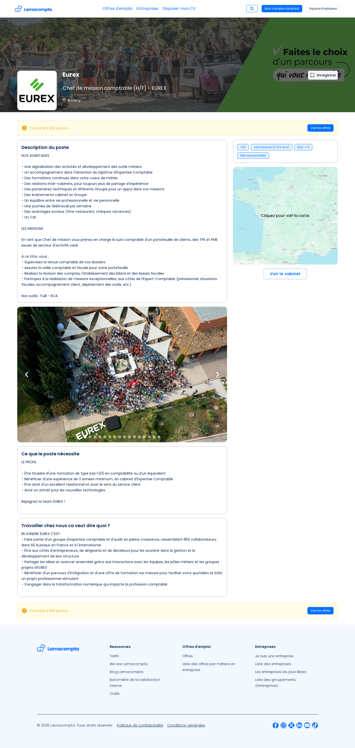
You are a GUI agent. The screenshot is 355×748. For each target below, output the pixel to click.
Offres (187, 656)
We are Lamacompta (129, 663)
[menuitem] (141, 656)
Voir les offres (320, 128)
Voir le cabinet (285, 274)
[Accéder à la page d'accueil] (33, 8)
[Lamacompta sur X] (291, 725)
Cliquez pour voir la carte (285, 215)
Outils (115, 693)
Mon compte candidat (282, 8)
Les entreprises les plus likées (280, 671)
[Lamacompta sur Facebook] (275, 725)
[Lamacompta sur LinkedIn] (299, 725)
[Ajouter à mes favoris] (323, 75)
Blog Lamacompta (126, 671)
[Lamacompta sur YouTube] (307, 725)
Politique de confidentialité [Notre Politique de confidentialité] (140, 725)
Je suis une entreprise (274, 656)
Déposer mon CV (179, 8)
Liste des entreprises (273, 663)
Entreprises (147, 8)
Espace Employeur (323, 8)
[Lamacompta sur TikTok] (315, 725)
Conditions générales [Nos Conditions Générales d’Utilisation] (186, 725)
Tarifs (114, 656)
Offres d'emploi (117, 8)
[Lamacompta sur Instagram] (283, 725)
